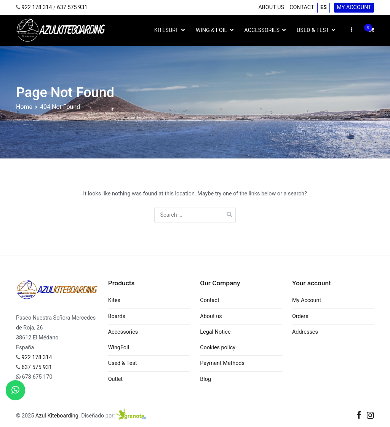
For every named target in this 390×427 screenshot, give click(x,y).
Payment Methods (222, 363)
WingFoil (118, 347)
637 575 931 (72, 7)
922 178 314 (37, 7)
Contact (301, 7)
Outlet (115, 379)
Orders (300, 316)
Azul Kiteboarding (56, 416)
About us (271, 7)
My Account (354, 7)
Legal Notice (215, 332)
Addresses (305, 332)
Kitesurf (166, 30)
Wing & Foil (211, 30)
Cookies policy (217, 347)
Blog (205, 379)
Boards (116, 316)
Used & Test (313, 30)
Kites (114, 300)
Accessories (262, 30)
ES (323, 7)
